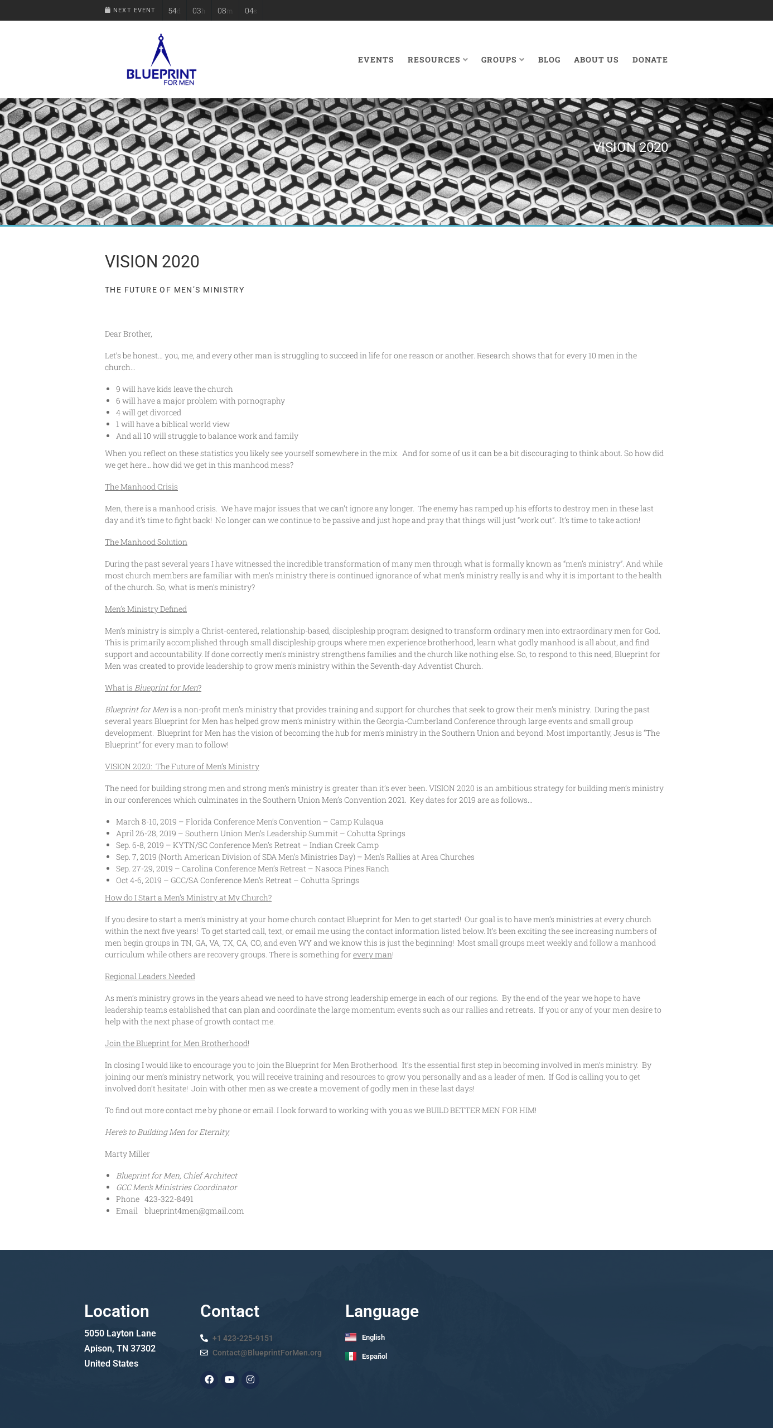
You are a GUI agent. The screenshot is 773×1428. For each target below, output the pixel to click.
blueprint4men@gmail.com (194, 1210)
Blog (549, 59)
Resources (438, 59)
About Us (596, 59)
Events (376, 59)
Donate (650, 59)
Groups (503, 59)
